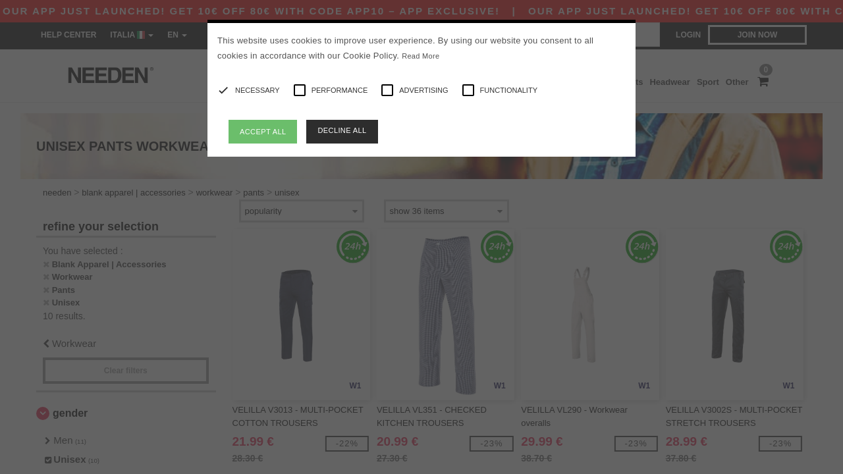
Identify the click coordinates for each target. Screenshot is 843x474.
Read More (420, 56)
